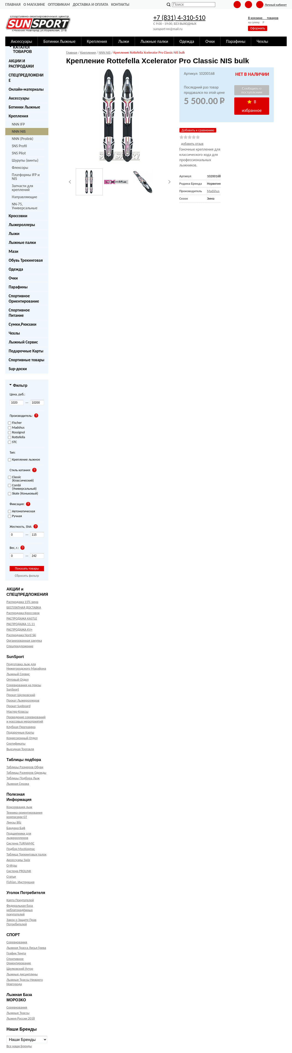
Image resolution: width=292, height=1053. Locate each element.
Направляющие (24, 197)
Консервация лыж (19, 807)
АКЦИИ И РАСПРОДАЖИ (21, 63)
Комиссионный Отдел (22, 738)
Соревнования (16, 942)
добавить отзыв (192, 144)
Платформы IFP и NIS (26, 176)
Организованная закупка (24, 641)
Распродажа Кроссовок (22, 613)
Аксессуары (19, 98)
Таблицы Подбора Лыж (23, 778)
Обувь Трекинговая (26, 260)
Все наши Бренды (19, 1046)
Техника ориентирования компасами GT (24, 815)
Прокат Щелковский (20, 695)
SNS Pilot (19, 153)
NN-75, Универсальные (24, 206)
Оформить (257, 28)
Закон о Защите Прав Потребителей (21, 922)
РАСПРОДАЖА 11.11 (20, 624)
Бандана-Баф (15, 828)
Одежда (16, 269)
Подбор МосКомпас (20, 849)
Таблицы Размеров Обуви (24, 767)
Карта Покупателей (20, 900)
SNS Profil (19, 146)
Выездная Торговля (20, 749)
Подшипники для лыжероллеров (18, 835)
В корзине (263, 18)
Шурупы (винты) (25, 160)
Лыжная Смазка (17, 784)
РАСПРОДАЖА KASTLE (21, 618)
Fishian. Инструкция (20, 882)
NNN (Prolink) (22, 138)
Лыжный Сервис (23, 342)
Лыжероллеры (22, 224)
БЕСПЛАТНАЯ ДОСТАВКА (23, 607)
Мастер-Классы (17, 712)
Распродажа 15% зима (22, 602)
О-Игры (11, 865)
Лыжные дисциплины (22, 974)
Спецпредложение (19, 646)
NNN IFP (18, 124)
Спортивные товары (26, 359)
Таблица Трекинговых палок (26, 854)
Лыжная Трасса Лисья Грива (26, 948)
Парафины (18, 287)
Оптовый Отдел (17, 680)
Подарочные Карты (26, 351)
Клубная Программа (21, 727)
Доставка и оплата (90, 4)
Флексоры (20, 167)
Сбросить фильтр (27, 576)
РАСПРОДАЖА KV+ (19, 630)
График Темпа (16, 953)
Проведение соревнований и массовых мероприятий (25, 719)
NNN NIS (19, 131)
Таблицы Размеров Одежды (26, 773)
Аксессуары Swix (18, 860)
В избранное (252, 106)
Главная (12, 4)
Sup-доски (18, 368)
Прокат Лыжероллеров (22, 700)
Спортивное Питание (19, 313)
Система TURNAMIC (20, 843)
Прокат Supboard (18, 706)
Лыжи (14, 233)
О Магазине (34, 4)
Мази (13, 251)
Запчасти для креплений (22, 188)
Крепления (18, 116)
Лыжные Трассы (17, 1013)
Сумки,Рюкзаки (22, 324)
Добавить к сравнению (198, 130)
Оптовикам (59, 4)
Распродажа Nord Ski (21, 635)
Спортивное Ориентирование (24, 298)
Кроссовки (18, 215)
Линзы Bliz (13, 822)
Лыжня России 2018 (20, 1018)
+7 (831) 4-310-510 (179, 17)
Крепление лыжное (24, 460)
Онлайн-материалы (26, 89)
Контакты (120, 4)
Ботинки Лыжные (24, 107)
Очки (13, 278)
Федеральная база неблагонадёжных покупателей (19, 910)
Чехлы (14, 333)
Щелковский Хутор (19, 969)
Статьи (11, 877)
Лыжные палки (22, 242)
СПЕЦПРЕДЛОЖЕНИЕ (26, 78)
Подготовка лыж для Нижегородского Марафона (26, 666)
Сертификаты (15, 744)
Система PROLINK (18, 871)
